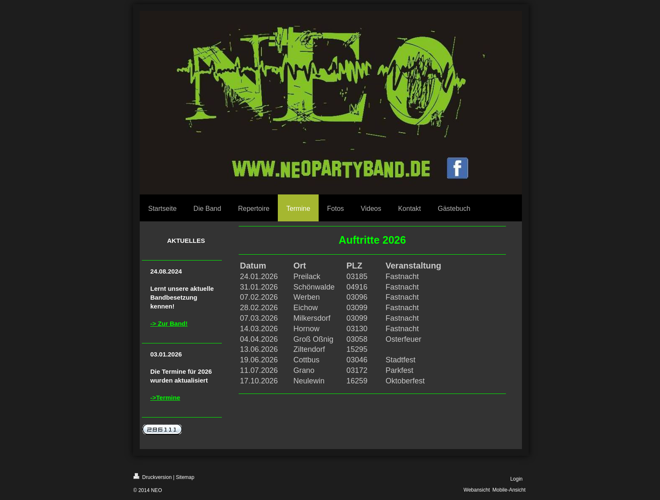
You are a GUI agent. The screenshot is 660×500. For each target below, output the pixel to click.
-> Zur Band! (169, 323)
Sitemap (185, 477)
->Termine (165, 397)
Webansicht (476, 490)
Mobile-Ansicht (509, 490)
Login (516, 479)
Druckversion (152, 476)
